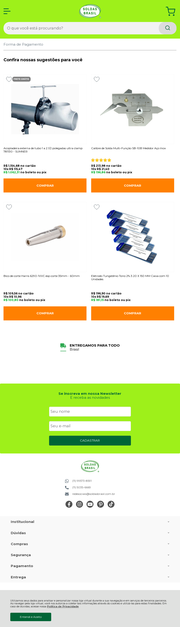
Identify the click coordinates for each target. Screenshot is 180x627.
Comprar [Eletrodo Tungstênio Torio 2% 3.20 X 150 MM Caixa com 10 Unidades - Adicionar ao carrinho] (132, 313)
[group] (90, 347)
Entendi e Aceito (31, 617)
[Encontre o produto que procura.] (167, 28)
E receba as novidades (90, 397)
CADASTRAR (90, 440)
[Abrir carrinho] (170, 11)
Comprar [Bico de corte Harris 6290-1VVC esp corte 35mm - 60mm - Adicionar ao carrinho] (45, 313)
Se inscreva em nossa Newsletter (89, 393)
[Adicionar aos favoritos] (9, 79)
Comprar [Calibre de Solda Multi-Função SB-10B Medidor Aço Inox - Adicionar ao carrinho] (132, 185)
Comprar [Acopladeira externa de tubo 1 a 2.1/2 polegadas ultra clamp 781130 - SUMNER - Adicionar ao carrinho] (45, 185)
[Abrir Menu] (7, 11)
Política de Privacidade (63, 606)
